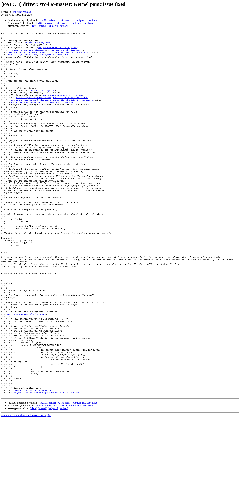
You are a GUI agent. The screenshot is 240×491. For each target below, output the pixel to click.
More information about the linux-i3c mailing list (26, 488)
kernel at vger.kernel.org (21, 59)
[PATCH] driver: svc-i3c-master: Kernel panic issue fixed (68, 20)
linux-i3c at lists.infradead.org (68, 56)
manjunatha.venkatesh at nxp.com (57, 50)
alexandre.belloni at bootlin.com (26, 56)
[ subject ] (53, 25)
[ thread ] (42, 25)
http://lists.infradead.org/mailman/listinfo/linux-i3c (46, 465)
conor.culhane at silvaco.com (65, 53)
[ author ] (63, 25)
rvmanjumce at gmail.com (54, 59)
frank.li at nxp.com (38, 45)
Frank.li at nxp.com (22, 11)
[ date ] (33, 25)
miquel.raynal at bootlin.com (28, 53)
